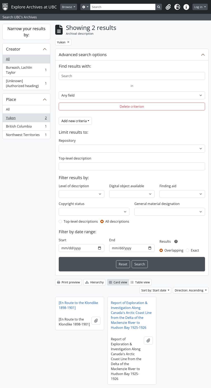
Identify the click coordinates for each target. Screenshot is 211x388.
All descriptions (117, 221)
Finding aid (167, 186)
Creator (13, 49)
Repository (67, 140)
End (112, 240)
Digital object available (126, 186)
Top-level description (75, 158)
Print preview (68, 282)
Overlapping (173, 250)
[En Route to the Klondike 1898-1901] (78, 305)
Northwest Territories (26, 135)
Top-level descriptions (81, 221)
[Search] (123, 7)
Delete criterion (132, 106)
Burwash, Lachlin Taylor (26, 70)
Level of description (74, 186)
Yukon (26, 118)
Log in (198, 7)
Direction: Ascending (189, 290)
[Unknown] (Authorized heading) (26, 83)
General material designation (157, 203)
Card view (118, 282)
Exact (195, 250)
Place (11, 99)
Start (62, 240)
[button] (168, 7)
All (8, 59)
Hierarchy (94, 282)
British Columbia (26, 127)
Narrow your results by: (26, 32)
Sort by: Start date (154, 290)
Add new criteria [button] (74, 121)
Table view (140, 282)
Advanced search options (83, 54)
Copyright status (71, 203)
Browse (67, 7)
